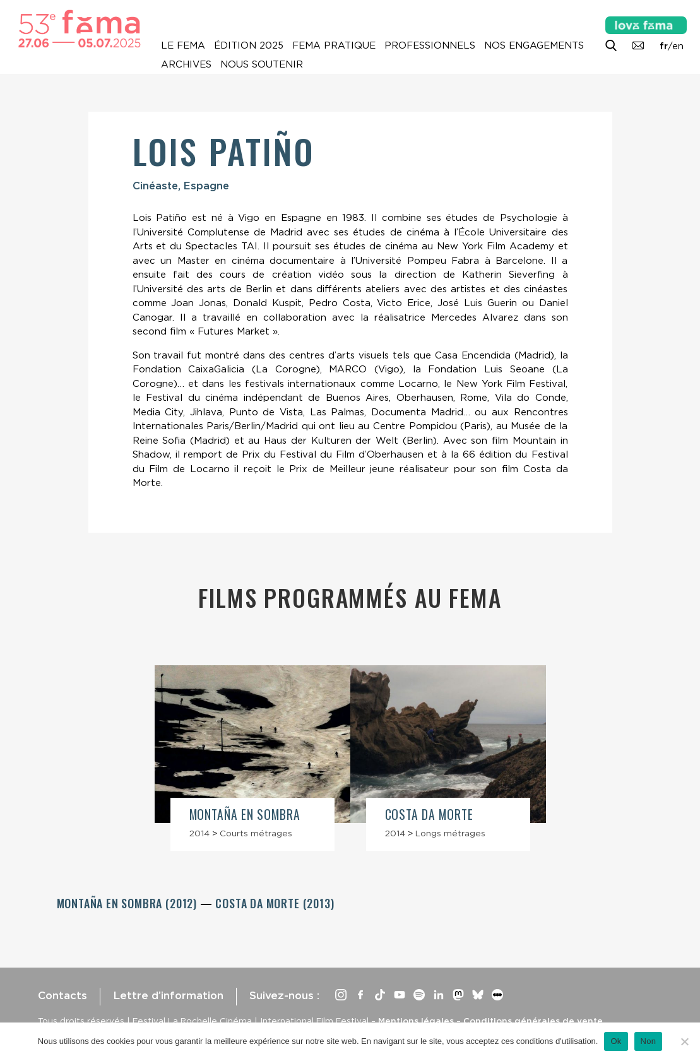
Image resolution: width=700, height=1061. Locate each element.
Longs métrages (450, 833)
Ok (615, 1041)
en (678, 46)
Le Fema (183, 45)
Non (648, 1041)
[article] (252, 758)
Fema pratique (334, 45)
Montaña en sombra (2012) (128, 903)
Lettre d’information (168, 995)
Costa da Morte (429, 814)
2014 (199, 833)
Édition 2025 (248, 45)
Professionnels (429, 45)
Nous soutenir (261, 64)
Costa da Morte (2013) (274, 903)
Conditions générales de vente (533, 1021)
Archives (186, 64)
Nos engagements (534, 45)
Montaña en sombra (245, 814)
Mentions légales (416, 1021)
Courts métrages (256, 833)
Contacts (62, 995)
